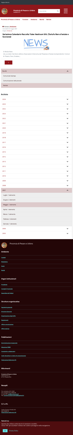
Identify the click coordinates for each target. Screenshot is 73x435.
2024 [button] (4, 100)
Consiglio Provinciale (7, 280)
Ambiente (34, 19)
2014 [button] (4, 147)
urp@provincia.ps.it (13, 385)
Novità (42, 19)
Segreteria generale (6, 298)
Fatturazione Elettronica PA (8, 351)
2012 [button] (4, 157)
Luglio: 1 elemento (9, 186)
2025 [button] (4, 95)
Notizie (48, 19)
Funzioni (25, 19)
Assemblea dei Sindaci (7, 284)
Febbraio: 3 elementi (9, 210)
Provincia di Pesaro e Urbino (24, 10)
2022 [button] (4, 109)
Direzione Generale (6, 302)
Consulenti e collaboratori (8, 342)
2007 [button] (4, 181)
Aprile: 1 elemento (9, 200)
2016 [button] (4, 138)
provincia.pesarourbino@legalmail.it (14, 386)
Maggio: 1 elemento (9, 195)
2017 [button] (4, 133)
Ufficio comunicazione (7, 315)
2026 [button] (4, 90)
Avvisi (3, 257)
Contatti (3, 248)
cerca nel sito (42, 11)
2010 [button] (4, 167)
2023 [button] (4, 104)
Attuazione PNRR (6, 338)
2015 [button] (4, 143)
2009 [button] (4, 171)
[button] (67, 62)
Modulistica (4, 253)
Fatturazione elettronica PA (8, 403)
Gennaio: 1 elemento (10, 215)
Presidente (4, 275)
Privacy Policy (13, 430)
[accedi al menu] (66, 11)
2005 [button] (4, 224)
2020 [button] (4, 119)
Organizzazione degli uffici (8, 307)
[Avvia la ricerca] (58, 11)
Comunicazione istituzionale (12, 71)
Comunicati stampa (9, 67)
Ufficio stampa (5, 320)
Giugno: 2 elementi (9, 191)
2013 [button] (4, 152)
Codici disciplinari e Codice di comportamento (13, 347)
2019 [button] (4, 124)
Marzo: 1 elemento (9, 205)
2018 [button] (4, 128)
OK (5, 431)
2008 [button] (4, 176)
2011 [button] (4, 162)
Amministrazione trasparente (9, 334)
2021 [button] (4, 114)
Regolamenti (4, 311)
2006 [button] (4, 219)
